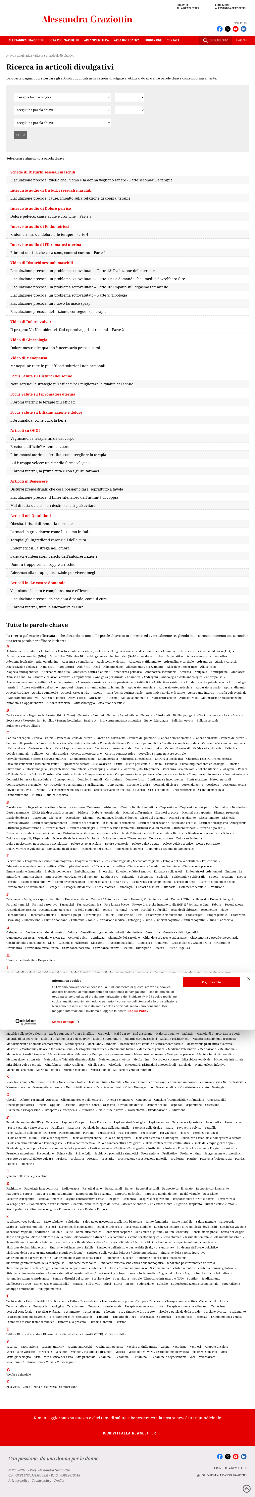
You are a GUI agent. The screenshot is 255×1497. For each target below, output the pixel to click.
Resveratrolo (226, 1199)
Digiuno (88, 817)
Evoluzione (216, 887)
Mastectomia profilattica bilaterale (209, 1044)
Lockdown (140, 1021)
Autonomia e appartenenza (24, 703)
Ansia (97, 682)
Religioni (113, 1199)
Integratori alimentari (138, 983)
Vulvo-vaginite (66, 1362)
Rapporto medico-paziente (93, 1193)
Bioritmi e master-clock (213, 715)
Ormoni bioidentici (130, 1105)
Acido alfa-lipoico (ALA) (215, 651)
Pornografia (136, 1148)
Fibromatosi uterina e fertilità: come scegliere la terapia (58, 454)
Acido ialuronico (152, 656)
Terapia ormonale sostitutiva (144, 1306)
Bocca (236, 715)
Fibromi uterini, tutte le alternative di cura (46, 607)
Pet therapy (149, 1133)
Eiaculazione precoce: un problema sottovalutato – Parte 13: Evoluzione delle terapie (82, 270)
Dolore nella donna (189, 838)
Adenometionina (47, 661)
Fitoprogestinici (217, 915)
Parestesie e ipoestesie (187, 1122)
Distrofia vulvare (17, 823)
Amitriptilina (219, 672)
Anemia (55, 682)
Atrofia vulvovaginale (232, 692)
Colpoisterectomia (69, 774)
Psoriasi (240, 1158)
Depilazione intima (144, 807)
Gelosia (72, 932)
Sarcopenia (226, 1221)
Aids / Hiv (83, 667)
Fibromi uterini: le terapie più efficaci (43, 402)
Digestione (73, 817)
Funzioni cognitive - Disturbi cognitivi (180, 920)
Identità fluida (103, 972)
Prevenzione (45, 1153)
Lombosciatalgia (161, 1021)
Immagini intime (17, 978)
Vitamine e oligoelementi (169, 1357)
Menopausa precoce (180, 1054)
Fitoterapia (238, 915)
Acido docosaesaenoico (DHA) (26, 656)
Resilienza (129, 1199)
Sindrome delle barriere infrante (28, 1258)
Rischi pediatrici (17, 1209)
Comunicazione (235, 774)
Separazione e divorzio (90, 1237)
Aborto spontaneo (69, 651)
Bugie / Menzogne (156, 720)
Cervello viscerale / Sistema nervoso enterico (36, 759)
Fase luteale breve (116, 904)
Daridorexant (15, 807)
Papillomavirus (159, 1122)
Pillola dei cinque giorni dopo (213, 1143)
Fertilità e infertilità (154, 910)
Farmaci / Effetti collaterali (189, 899)
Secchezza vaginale (233, 1227)
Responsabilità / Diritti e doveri (193, 1199)
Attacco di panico (53, 698)
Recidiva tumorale (49, 1199)
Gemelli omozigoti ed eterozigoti (102, 932)
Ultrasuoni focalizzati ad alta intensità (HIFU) (73, 1334)
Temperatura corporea (117, 1301)
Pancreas (52, 1122)
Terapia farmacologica (48, 1306)
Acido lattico (174, 656)
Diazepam (39, 817)
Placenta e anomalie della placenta (63, 1148)
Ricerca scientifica (134, 1204)
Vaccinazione (29, 1346)
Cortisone (212, 784)
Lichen (165, 1016)
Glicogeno (97, 943)
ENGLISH (241, 40)
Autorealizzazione (59, 703)
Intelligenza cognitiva (203, 983)
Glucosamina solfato (121, 943)
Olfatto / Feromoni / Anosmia (39, 1099)
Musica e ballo (100, 1070)
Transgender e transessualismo (71, 1317)
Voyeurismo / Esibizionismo (24, 1362)
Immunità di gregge (45, 978)
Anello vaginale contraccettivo (26, 682)
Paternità (74, 1127)
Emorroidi (106, 871)
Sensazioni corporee (118, 1232)
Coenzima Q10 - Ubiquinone (141, 769)
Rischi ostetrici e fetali (219, 1204)
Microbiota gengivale (196, 1059)
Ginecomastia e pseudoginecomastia (214, 937)
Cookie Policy (138, 1478)
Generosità (152, 932)
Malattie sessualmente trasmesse (214, 1039)
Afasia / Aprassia (226, 661)
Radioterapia (70, 1188)
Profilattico (169, 1153)
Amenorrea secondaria (160, 672)
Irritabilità (198, 993)
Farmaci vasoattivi (44, 904)
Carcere (207, 743)
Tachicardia (14, 1301)
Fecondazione (234, 904)
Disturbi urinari (184, 828)
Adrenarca (204, 661)
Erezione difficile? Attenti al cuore (39, 446)
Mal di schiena (142, 1033)
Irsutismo (215, 993)
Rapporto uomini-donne (161, 1193)
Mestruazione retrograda (23, 1059)
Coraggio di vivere (165, 784)
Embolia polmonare (58, 871)
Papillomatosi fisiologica (130, 1122)
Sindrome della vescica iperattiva (183, 1252)
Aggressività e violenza (21, 667)
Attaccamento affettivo (23, 698)
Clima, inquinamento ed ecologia (202, 764)
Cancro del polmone (142, 738)
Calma (49, 738)
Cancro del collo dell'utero (74, 738)
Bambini (98, 715)
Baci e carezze (16, 715)
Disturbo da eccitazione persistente (86, 833)
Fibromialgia (92, 915)
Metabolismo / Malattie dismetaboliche (69, 1059)
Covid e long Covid (18, 790)
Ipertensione (111, 993)
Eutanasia (169, 887)
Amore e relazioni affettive (52, 677)
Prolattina (77, 1158)
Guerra (159, 948)
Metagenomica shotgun (114, 1059)
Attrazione (96, 698)
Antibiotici (143, 682)
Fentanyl (121, 910)
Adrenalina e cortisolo (179, 661)
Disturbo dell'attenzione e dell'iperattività (142, 833)
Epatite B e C (109, 876)
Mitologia (185, 1064)
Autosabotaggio (84, 703)
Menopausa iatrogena (148, 1054)
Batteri (111, 715)
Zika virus (13, 1387)
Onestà (42, 1105)
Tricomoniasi (183, 1317)
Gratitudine (222, 943)
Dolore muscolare (161, 838)
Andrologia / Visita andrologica (181, 677)
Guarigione (143, 948)
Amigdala (200, 672)
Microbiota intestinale (228, 1059)
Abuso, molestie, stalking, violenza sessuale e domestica (122, 651)
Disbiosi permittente (182, 817)
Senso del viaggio (232, 1232)
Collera (243, 769)
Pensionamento (69, 1133)
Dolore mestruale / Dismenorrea (124, 838)
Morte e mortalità (75, 1070)
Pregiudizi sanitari (222, 1148)
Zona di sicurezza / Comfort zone (55, 1387)
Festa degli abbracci (184, 910)
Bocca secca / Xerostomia (23, 720)
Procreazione (150, 1153)
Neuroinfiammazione (184, 1082)
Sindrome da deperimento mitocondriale (185, 1242)
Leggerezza (14, 1016)
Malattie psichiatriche (174, 1039)
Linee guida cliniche (186, 1016)
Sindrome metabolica (82, 1263)
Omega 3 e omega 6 (120, 1099)
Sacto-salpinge (53, 1221)
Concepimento (64, 779)
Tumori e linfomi (100, 1322)
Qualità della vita (17, 1176)
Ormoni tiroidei (157, 1105)
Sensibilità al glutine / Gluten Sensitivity (161, 1232)
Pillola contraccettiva (81, 1143)
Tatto (73, 1301)
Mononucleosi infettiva (210, 1064)
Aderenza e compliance (77, 661)
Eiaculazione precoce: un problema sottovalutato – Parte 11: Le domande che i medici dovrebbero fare (97, 278)
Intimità (168, 988)
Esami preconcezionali (70, 882)
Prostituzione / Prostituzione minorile (142, 1158)
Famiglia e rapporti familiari (43, 899)
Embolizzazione (85, 871)
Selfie (69, 1232)
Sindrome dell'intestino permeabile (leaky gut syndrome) (135, 1247)
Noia (128, 1087)
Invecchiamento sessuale (59, 993)
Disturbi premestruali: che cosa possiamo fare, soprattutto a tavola (66, 489)
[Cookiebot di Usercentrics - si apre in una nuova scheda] (25, 1489)
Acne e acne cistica (199, 656)
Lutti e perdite (220, 1021)
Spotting (192, 1278)
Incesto (138, 978)
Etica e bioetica (105, 887)
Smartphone (127, 1273)
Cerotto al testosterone (86, 753)
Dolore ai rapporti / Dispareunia (27, 838)
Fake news (13, 899)
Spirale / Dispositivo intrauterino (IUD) (158, 1278)
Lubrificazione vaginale (191, 1021)
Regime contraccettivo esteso (84, 1199)
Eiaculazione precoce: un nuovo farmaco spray (50, 303)
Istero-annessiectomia (62, 998)
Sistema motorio (185, 1268)
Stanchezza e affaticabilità (51, 1284)
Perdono (88, 1133)
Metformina (141, 1059)
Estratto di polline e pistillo (217, 882)
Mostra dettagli (63, 1489)
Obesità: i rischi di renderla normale (41, 523)
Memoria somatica (60, 1054)
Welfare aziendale (18, 1374)
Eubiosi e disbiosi (147, 887)
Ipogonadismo (149, 993)
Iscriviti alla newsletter (188, 6)
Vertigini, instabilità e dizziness (91, 1352)
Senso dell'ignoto (17, 1237)
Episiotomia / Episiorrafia (188, 876)
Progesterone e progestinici (223, 1153)
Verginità (61, 1352)
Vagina (165, 1346)
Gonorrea (161, 943)
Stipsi (107, 1284)
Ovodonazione (157, 1110)
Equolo (213, 876)
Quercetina (39, 1176)
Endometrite (233, 871)
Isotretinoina (233, 993)
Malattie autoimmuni (107, 1039)
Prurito (192, 1158)
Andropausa (214, 677)
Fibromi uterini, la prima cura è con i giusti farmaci (54, 471)
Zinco (26, 1387)
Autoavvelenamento (134, 698)
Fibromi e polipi (70, 915)
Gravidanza (14, 948)
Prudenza (177, 1158)
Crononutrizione (17, 795)
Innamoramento (53, 983)
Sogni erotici (204, 1273)
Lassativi (93, 1011)
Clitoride (233, 764)
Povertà (183, 1148)
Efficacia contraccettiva (109, 866)
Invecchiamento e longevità (219, 988)
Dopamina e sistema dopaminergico (170, 849)
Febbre (217, 904)
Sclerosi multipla (31, 1227)
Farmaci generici (17, 904)
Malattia (187, 1033)
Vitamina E (142, 1357)
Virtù (223, 1352)
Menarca (82, 1054)
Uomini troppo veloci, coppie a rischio (42, 564)
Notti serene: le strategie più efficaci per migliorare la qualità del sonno (71, 384)
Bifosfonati (163, 715)
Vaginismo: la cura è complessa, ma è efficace (49, 590)
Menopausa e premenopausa (111, 1054)
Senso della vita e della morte (52, 1237)
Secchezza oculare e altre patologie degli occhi (185, 1227)
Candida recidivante (83, 743)
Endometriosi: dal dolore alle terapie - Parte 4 (49, 234)
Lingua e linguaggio (19, 1021)
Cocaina (114, 769)
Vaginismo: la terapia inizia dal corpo (42, 438)
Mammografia (74, 1044)
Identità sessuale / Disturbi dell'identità (64, 972)
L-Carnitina (31, 1011)
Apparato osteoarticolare (175, 687)
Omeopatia (143, 1099)
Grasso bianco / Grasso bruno (191, 943)
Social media (147, 1273)
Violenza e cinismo (204, 1352)
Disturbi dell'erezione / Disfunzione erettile (167, 823)
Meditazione (208, 1049)
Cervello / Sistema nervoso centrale (162, 753)
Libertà (130, 1016)
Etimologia (126, 887)
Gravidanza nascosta (76, 948)
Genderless (134, 932)
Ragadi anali (113, 1188)
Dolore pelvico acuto (145, 843)
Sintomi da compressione (70, 1268)
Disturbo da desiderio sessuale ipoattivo (33, 833)
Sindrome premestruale (22, 1268)
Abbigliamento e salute (21, 651)
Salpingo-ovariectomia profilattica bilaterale (112, 1221)
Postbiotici (154, 1148)
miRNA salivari (74, 1064)
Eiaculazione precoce (197, 866)
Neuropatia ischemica (48, 1087)
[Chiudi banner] (248, 1446)
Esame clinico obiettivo (36, 882)
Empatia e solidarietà (168, 871)
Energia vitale (32, 876)
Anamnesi (133, 677)
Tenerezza (156, 1301)
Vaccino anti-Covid (79, 1346)
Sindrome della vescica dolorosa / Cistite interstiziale (122, 1252)
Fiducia (109, 915)
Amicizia (185, 672)
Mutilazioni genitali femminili (132, 1070)
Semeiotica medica (88, 1232)
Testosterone (91, 1311)
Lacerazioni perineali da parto (63, 1011)
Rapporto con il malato (177, 1188)
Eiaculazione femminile (164, 866)
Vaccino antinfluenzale (142, 1346)
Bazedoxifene (129, 715)
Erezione (227, 876)
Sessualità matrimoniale (22, 1242)
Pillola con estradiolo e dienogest (156, 1138)
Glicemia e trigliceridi (73, 943)
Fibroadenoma (16, 915)
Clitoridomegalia (36, 769)
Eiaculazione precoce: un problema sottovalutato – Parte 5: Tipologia (68, 295)
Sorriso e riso (101, 1278)
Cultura (37, 795)
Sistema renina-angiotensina (25, 1273)
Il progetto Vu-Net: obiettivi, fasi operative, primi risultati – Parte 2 (67, 329)
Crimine (40, 790)
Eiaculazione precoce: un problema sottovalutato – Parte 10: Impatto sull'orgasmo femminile (89, 287)
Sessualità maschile (228, 1237)
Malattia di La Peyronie (22, 1039)
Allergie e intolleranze (182, 667)
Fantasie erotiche (76, 899)
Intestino (154, 988)
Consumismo (113, 779)
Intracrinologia (187, 988)
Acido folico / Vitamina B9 (66, 656)
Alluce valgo (208, 667)
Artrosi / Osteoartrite (75, 692)
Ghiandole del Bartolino (124, 937)
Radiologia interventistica (41, 1188)
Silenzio (138, 1242)
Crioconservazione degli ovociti (70, 790)
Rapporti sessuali (147, 1188)
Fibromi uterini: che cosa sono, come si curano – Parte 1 (58, 252)
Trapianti (101, 1317)
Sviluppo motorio (49, 1289)
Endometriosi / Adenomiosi (204, 871)
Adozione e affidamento (145, 661)
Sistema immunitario (133, 1268)
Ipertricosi (130, 993)
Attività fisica (77, 698)
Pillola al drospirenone (87, 1138)
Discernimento (209, 817)
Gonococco (145, 943)
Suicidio (162, 1284)
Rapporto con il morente (212, 1188)
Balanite (83, 715)
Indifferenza (170, 978)
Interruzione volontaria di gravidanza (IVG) (115, 988)
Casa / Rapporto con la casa (73, 748)
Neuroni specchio (18, 1087)
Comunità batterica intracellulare (28, 779)
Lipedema (123, 1021)
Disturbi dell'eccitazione (119, 823)
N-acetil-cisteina (16, 1082)
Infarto (186, 978)
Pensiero (50, 1133)
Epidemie (128, 876)
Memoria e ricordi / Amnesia (25, 1054)
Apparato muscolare (141, 687)
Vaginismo (179, 1346)
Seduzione (42, 1232)
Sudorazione (145, 1284)
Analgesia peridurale (109, 677)
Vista (37, 1357)
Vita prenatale (85, 1357)
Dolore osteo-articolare (86, 843)
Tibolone (110, 1311)
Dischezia (228, 817)
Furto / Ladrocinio (221, 920)
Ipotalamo (169, 993)
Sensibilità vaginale (205, 1232)
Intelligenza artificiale (171, 983)
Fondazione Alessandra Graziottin (230, 6)
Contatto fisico (135, 779)
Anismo (69, 682)
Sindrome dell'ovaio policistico (197, 1247)
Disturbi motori (54, 828)
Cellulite (37, 753)
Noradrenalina (166, 1087)
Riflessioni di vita (161, 1204)
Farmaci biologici (221, 899)
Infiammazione (220, 978)
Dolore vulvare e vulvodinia (25, 849)
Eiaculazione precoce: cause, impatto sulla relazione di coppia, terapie (70, 198)
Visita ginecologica (18, 1357)
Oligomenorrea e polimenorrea (82, 1099)
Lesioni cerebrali (70, 1016)
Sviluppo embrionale (20, 1289)
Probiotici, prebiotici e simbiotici (116, 1153)
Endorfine (13, 876)
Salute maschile (182, 1221)
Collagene (228, 769)
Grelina (128, 948)
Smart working (105, 1273)
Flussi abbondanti (56, 920)
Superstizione (231, 1284)
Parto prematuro (236, 1122)
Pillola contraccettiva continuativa (167, 1143)
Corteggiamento (192, 784)
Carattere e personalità (142, 743)
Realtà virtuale (190, 1193)
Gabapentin (14, 932)
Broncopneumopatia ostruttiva (120, 720)
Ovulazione (178, 1110)
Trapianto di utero (123, 1317)
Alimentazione (113, 667)
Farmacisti (67, 904)
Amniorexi (238, 672)
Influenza (239, 978)
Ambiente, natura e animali (91, 672)
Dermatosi (222, 807)
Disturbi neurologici (81, 828)
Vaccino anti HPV (52, 1346)
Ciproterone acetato (76, 764)
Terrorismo (218, 1306)
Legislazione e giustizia (40, 1016)
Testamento (72, 1311)
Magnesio (104, 1033)
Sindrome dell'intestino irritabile (71, 1247)
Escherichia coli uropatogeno (151, 882)
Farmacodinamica (89, 904)
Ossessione (212, 1105)
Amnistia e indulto (18, 677)
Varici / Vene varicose (20, 1352)
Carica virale (16, 748)
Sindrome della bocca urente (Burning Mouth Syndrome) (44, 1252)
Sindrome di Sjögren (119, 1258)
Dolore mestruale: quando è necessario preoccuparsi (55, 347)
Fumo (148, 920)
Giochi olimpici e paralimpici (25, 943)
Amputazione (83, 677)
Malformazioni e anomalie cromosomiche (34, 1044)
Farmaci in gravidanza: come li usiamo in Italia (50, 531)
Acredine (221, 656)
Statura (78, 1284)
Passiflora (57, 1127)
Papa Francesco (100, 1122)
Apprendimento (234, 687)
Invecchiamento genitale (22, 993)
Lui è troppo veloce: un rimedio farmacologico (49, 462)
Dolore (227, 833)
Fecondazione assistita (21, 910)
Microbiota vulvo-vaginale (23, 1064)
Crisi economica (158, 790)
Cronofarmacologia (211, 790)
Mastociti (12, 1049)
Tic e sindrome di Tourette (137, 1311)
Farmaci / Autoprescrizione (109, 899)
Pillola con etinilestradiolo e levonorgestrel (35, 1143)
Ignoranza (144, 972)
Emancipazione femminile (23, 871)
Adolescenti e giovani (111, 661)
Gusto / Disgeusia (179, 948)
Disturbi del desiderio (84, 823)
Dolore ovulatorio (116, 843)
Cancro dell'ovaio (206, 738)
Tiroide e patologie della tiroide (179, 1311)
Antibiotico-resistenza (167, 682)
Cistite (118, 764)
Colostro (48, 774)
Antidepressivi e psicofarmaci (205, 682)
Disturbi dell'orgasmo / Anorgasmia (222, 823)
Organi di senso (89, 1105)
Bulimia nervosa (182, 720)
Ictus (9, 972)
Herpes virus (46, 960)
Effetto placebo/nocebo (74, 866)
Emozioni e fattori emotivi (133, 871)
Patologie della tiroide (147, 1127)
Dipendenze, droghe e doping (117, 817)
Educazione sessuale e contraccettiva (31, 866)
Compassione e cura (98, 774)
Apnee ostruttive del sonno (40, 687)
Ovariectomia (136, 1110)
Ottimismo (87, 1110)
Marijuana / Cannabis (101, 1044)
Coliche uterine (208, 769)
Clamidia (171, 764)
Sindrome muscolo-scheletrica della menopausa (132, 1263)
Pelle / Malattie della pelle (23, 1133)
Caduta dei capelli (18, 738)
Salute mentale (206, 1221)
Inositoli (72, 983)
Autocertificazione (163, 698)
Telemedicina (89, 1301)
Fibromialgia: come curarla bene (38, 420)
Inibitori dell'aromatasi (23, 983)
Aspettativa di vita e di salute (165, 692)
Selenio (57, 1232)
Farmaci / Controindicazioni (149, 899)
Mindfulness (53, 1064)
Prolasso (61, 1158)
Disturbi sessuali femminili (116, 828)
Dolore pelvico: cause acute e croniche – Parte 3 (50, 216)
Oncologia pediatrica (20, 1105)
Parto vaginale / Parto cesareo (28, 1127)
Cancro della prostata (20, 743)
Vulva (50, 1362)
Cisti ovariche (102, 764)
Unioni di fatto (116, 1334)
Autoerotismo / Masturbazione (221, 698)
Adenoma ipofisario (19, 661)
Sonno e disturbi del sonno (71, 1278)
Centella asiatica (57, 753)
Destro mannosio (17, 812)
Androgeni (150, 677)
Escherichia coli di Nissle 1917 (108, 882)
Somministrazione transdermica (27, 1278)
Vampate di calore (216, 1346)
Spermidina (121, 1278)
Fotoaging (134, 920)
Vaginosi (195, 1346)
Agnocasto (47, 667)
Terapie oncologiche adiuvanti (187, 1306)
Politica (120, 1148)
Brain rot (90, 720)
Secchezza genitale (138, 1227)
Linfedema (211, 1016)
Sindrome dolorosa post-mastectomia (161, 1258)
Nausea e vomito (136, 1082)
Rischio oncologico (43, 1209)
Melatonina (227, 1049)
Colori (36, 774)
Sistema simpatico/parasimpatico (70, 1273)
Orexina (70, 1105)
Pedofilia (210, 1127)
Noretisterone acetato (194, 1087)
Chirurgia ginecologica (136, 759)
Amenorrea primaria (128, 672)
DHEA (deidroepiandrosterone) (53, 812)
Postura (170, 1148)
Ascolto (97, 692)
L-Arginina (13, 1011)
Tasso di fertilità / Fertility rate (46, 1301)
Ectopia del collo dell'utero (181, 861)
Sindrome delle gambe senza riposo (78, 1258)
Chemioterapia (108, 759)
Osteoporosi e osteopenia (60, 1110)
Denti (124, 807)
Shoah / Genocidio (88, 1242)
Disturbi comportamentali (49, 823)
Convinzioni (116, 784)
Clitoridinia (13, 769)
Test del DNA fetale (19, 1311)
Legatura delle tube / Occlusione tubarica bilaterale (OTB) (192, 1011)
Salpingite (72, 1221)
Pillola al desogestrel (54, 1138)
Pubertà (11, 1164)
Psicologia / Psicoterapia (216, 1158)
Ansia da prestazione (119, 682)
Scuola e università (109, 1227)
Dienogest (55, 817)
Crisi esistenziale (184, 790)
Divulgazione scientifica (203, 833)
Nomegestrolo (143, 1087)
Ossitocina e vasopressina (23, 1110)
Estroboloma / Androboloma (25, 887)
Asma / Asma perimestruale (124, 692)
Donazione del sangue (96, 849)
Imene (173, 972)
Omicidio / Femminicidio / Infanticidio (179, 1099)
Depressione (168, 807)
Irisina (183, 993)
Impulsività (122, 978)
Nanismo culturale (43, 1082)
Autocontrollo (188, 698)
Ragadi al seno (92, 1188)
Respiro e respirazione (154, 1199)
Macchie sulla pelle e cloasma (26, 1033)
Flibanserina (32, 920)
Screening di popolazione (76, 1227)
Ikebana (159, 972)
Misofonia (115, 1064)
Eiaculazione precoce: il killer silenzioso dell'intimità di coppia (64, 497)
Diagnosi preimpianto (196, 812)
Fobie (91, 920)
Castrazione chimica (148, 748)
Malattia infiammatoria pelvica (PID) (65, 1039)
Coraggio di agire (138, 784)
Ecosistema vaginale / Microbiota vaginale (132, 861)
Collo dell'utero (18, 774)
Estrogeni (54, 887)
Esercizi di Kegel (185, 882)
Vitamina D (124, 1357)
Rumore (102, 1209)
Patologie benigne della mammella (106, 1127)
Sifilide (124, 1242)
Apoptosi (67, 687)
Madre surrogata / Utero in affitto (71, 1033)
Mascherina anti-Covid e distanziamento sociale (151, 1044)
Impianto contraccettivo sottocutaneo (87, 978)
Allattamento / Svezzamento (145, 667)
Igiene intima (125, 972)
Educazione (210, 861)
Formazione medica (111, 920)
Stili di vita (93, 1284)
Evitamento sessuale (192, 887)
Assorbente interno (201, 692)
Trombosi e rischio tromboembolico (30, 1322)
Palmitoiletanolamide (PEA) (24, 1122)
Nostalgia (218, 1087)
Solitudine (222, 1273)
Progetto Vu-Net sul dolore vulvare (29, 1158)
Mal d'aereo (122, 1033)
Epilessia (162, 876)
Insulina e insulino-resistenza (100, 983)
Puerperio (27, 1164)
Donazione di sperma (129, 849)
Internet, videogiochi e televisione (60, 988)
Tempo (141, 1301)
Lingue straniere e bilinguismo (92, 1021)
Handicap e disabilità (20, 960)
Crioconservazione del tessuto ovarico (119, 790)
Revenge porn (15, 1204)
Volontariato (207, 1357)
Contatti (173, 40)
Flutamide (77, 920)
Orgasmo (109, 1105)
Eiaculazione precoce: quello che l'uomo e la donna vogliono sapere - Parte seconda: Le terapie (91, 180)
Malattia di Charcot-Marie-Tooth (218, 1033)
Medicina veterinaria (182, 1049)
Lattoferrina (128, 1011)
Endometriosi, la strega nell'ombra (40, 548)
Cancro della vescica (52, 743)
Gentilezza (98, 937)
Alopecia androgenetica (22, 672)
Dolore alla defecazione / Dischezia (76, 838)
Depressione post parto (195, 807)
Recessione (210, 1193)
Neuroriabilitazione (79, 1087)
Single (46, 1268)
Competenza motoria (171, 774)
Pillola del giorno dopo (21, 1148)
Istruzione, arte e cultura (97, 998)
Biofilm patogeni (184, 715)
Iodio (95, 993)
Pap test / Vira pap (74, 1122)
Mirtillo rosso (96, 1064)
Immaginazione (191, 972)
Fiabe (224, 910)
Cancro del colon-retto (111, 738)
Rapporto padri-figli (128, 1193)
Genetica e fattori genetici (180, 932)
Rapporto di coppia (19, 1193)
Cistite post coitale (138, 764)
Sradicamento (211, 1278)
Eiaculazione (136, 866)
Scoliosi (51, 1227)
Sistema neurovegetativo (216, 1268)
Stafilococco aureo (18, 1284)
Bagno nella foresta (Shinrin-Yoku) (52, 715)
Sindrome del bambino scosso (26, 1247)
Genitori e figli (77, 937)
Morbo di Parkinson (19, 1070)
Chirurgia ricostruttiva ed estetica (209, 759)
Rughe (89, 1209)
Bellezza (146, 715)
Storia (118, 1284)
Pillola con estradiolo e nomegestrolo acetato (211, 1138)
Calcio (38, 738)
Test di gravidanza (48, 1311)
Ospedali (176, 1105)
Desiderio (238, 807)
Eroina (241, 876)
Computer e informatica (205, 774)
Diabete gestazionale (105, 812)
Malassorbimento (167, 1033)
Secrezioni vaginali (19, 1232)
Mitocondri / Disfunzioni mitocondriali (150, 1064)
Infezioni (201, 978)
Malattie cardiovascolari (141, 1039)
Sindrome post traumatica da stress (191, 1263)
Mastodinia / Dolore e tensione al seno (47, 1049)
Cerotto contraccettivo (120, 753)
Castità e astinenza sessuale (113, 748)
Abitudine (47, 651)
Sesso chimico (172, 1237)
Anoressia (84, 682)
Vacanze (11, 1346)
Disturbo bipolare (210, 828)
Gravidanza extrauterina (42, 948)
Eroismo (11, 882)
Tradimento (238, 1311)
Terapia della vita (18, 1306)
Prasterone (199, 1148)
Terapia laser (76, 1306)
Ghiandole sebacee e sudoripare (165, 937)
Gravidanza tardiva (106, 948)
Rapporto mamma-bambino (54, 1193)
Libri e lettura (147, 1016)
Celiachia (231, 748)
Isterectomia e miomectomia (25, 998)
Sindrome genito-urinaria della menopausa (35, 1263)
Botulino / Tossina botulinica (62, 720)
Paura (170, 1127)
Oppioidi (55, 1105)
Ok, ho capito (211, 1449)
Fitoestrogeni (194, 915)
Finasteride (125, 915)
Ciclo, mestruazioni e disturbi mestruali (32, 764)
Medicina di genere (151, 1049)
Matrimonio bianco (122, 1049)
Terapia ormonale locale (104, 1306)
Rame (129, 1188)
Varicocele (45, 1352)
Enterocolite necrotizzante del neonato (71, 876)
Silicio (150, 1242)
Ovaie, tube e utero (110, 1110)
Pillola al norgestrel (118, 1138)
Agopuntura (66, 667)
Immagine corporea (218, 972)
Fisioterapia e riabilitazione (164, 915)
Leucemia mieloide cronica (103, 1016)
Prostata (92, 1158)
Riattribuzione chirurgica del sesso (96, 1204)
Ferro (134, 910)
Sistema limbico (160, 1268)
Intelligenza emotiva (20, 988)
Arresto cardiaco (17, 692)
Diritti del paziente (152, 817)
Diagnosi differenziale (137, 812)
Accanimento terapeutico (179, 651)
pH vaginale (168, 1133)
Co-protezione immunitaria (68, 769)
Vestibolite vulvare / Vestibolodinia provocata (158, 1352)
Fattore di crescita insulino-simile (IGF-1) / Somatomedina (170, 904)
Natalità (116, 1082)
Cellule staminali (17, 753)
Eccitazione (14, 861)
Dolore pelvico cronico (178, 843)
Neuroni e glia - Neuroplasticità (222, 1082)
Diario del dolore (17, 817)
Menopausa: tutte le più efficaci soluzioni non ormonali (57, 365)
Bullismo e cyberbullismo (23, 725)
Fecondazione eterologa (55, 910)
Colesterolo (186, 769)
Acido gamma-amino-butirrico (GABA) (112, 656)
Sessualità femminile (198, 1237)
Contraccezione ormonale (23, 784)
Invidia (84, 993)
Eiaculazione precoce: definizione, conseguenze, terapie (58, 311)
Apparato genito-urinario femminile (100, 687)
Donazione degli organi (62, 849)
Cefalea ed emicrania (207, 748)
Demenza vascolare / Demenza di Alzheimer (88, 807)
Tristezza (201, 1317)
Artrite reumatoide (45, 692)
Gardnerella (34, 932)
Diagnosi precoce (166, 812)
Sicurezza (110, 1242)
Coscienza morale (234, 784)
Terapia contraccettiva (182, 1301)
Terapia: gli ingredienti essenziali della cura (48, 540)
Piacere (184, 1133)
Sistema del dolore (103, 1268)
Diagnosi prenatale (226, 812)
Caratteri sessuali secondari (180, 743)
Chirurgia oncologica (169, 759)
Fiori (139, 915)
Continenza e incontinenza (165, 779)
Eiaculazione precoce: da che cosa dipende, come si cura (58, 598)
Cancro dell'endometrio (175, 738)
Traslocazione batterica (155, 1317)
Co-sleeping (97, 769)
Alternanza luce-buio (56, 672)
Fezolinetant (209, 910)
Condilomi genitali (89, 779)
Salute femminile (156, 1221)
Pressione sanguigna (20, 1153)
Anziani (13, 687)
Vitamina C (106, 1357)
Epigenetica (145, 876)
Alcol (96, 667)
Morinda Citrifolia (48, 1070)
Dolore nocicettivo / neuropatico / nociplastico (37, 843)
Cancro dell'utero (232, 738)
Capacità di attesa (112, 743)
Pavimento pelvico (189, 1127)
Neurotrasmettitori (108, 1087)
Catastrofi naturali (177, 748)
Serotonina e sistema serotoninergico (134, 1237)
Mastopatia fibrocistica (91, 1049)
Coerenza (169, 769)
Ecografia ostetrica (87, 861)
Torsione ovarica (215, 1311)
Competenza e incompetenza (134, 774)
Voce (192, 1357)
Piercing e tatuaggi (205, 1133)
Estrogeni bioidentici (77, 887)
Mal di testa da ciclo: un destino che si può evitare (53, 505)
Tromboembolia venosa (226, 1317)
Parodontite (213, 1122)
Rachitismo (13, 1188)
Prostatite (108, 1158)
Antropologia (237, 682)
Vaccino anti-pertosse (109, 1346)
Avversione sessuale (111, 703)
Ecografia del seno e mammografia (48, 861)
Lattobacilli (109, 1011)
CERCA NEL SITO (215, 40)
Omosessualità (216, 1099)
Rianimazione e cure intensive (49, 1204)
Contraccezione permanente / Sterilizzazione (74, 784)
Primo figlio (83, 1153)
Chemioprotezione (82, 759)
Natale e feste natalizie (92, 1082)
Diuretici (178, 833)
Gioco (51, 943)
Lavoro (145, 1011)
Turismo (120, 1322)
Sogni (188, 1273)
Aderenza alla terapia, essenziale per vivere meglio (54, 572)
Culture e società (56, 795)
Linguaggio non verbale (52, 1021)
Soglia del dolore (170, 1273)
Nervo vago (158, 1082)
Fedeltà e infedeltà (87, 910)
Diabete (83, 812)
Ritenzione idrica (70, 1209)
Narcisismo (66, 1082)
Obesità (11, 1099)
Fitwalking (13, 920)
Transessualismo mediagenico (26, 1317)
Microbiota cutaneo (166, 1059)
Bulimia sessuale (208, 720)
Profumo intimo (190, 1153)
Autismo (112, 698)
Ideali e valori (25, 972)
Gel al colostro (54, 932)
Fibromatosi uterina (42, 915)
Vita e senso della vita (58, 1357)
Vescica (120, 1352)
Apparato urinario (208, 687)
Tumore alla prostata (72, 1322)
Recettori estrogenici (20, 1199)
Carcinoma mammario (231, 743)
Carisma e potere (40, 748)
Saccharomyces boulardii (23, 1221)
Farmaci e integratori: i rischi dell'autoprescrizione (53, 556)
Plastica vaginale (101, 1148)
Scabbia (11, 1227)
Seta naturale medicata (57, 1242)
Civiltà (157, 764)
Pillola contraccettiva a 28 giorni (119, 1143)
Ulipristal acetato (28, 1334)
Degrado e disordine (41, 807)
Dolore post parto (208, 843)
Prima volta (65, 1153)
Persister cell (106, 1133)
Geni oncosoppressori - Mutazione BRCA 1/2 (35, 937)
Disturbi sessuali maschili (154, 828)
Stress (129, 1284)
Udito (10, 1334)
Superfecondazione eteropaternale (194, 1284)
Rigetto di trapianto (189, 1204)
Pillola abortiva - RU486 (21, 1138)
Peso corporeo (127, 1133)
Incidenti (153, 978)
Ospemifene (194, 1105)
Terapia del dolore (213, 1301)
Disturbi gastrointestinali (24, 828)
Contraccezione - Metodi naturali (209, 779)
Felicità (107, 910)
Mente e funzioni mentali (214, 1054)
